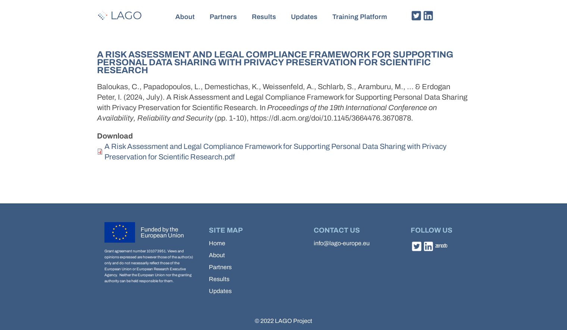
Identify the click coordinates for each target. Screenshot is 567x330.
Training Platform (359, 17)
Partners (223, 17)
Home (217, 243)
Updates (304, 17)
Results (264, 17)
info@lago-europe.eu (342, 243)
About (185, 17)
